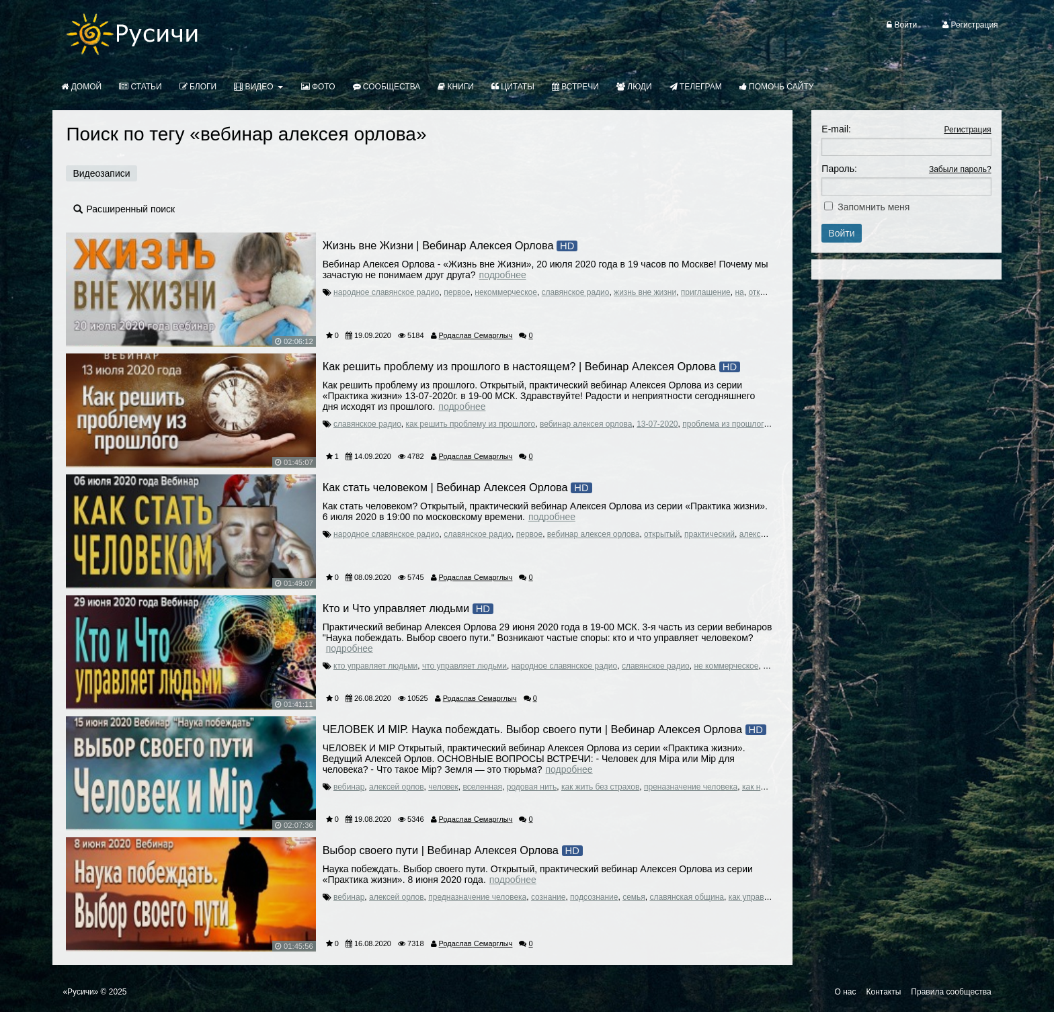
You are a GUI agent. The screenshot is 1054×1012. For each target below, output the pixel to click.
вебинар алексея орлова (586, 424)
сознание (548, 897)
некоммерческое (506, 292)
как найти (760, 787)
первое (457, 292)
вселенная (482, 787)
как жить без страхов (600, 787)
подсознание (594, 897)
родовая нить (532, 787)
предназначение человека (477, 897)
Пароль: (838, 168)
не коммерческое (726, 666)
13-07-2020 (657, 424)
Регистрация (967, 129)
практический (709, 534)
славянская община (687, 897)
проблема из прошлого (725, 424)
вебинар (348, 787)
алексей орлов (767, 534)
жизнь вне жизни (645, 292)
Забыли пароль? (960, 169)
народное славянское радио (386, 292)
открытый (766, 292)
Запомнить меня (873, 207)
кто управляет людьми (375, 666)
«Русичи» (80, 992)
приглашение (706, 292)
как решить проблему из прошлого (471, 424)
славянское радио (576, 292)
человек (443, 787)
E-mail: (836, 129)
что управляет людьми (464, 666)
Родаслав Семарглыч (476, 335)
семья (633, 897)
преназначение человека (690, 787)
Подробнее (502, 274)
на (739, 292)
